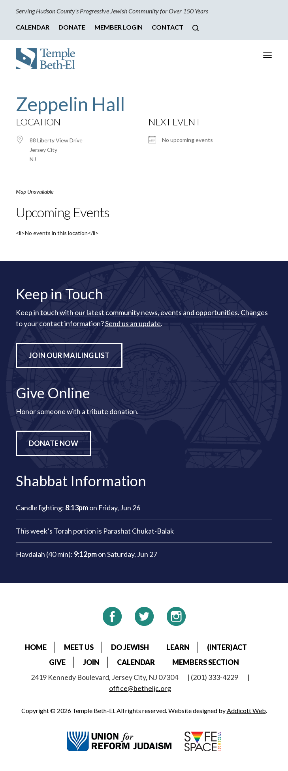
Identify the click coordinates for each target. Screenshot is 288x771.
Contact (167, 27)
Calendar (32, 27)
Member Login (118, 27)
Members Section (205, 662)
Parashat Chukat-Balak (138, 530)
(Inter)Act (227, 647)
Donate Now (53, 443)
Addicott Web (246, 710)
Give (57, 662)
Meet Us (79, 647)
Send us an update (133, 323)
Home (36, 647)
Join (91, 662)
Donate (71, 27)
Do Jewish (130, 647)
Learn (178, 647)
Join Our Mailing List (69, 355)
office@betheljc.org (140, 688)
